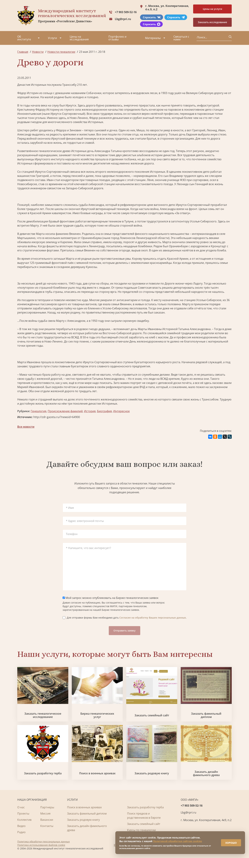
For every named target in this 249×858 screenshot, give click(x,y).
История (90, 411)
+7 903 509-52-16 (126, 12)
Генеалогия (38, 411)
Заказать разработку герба (43, 773)
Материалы (153, 38)
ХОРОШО (228, 840)
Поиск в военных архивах (97, 773)
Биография (104, 411)
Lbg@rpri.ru (123, 19)
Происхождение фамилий (65, 411)
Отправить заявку (124, 630)
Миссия (45, 813)
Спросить (152, 17)
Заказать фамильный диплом (206, 715)
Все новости (25, 427)
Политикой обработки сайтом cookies (177, 839)
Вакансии (46, 820)
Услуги (52, 38)
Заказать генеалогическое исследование (42, 715)
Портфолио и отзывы (117, 38)
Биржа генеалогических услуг (97, 715)
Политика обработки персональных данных (43, 841)
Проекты (23, 813)
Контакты (46, 826)
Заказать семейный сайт (152, 715)
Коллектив (24, 820)
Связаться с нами (181, 38)
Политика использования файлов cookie (41, 845)
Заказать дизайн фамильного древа (206, 773)
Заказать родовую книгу (152, 773)
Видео (21, 826)
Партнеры (47, 807)
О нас (21, 807)
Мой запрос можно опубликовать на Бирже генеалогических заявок (110, 598)
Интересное (121, 411)
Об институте (24, 38)
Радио (21, 832)
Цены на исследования (79, 38)
